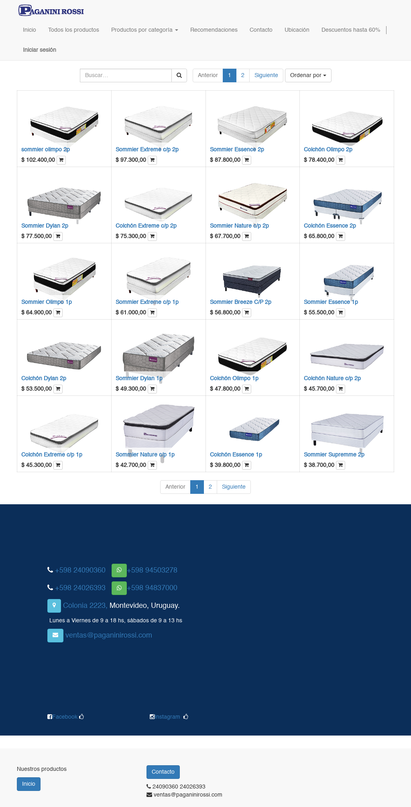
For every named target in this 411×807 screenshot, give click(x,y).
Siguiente (266, 75)
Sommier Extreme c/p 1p (147, 302)
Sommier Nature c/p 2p (239, 226)
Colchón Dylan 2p (43, 378)
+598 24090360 (80, 570)
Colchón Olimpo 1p (234, 378)
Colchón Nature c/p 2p (332, 378)
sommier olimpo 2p (45, 150)
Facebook (65, 717)
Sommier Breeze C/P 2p (240, 302)
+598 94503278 (152, 570)
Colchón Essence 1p (236, 455)
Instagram (167, 717)
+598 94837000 (152, 588)
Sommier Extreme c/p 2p (147, 150)
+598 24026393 (80, 588)
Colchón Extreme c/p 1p (51, 455)
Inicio (28, 784)
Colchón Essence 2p (330, 226)
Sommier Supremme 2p (334, 455)
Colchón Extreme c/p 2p (146, 226)
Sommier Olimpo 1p (46, 302)
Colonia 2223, (85, 605)
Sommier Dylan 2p (44, 226)
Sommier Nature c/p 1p (145, 455)
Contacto (163, 772)
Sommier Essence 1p (331, 302)
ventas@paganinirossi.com (108, 635)
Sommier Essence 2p (237, 150)
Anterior (208, 75)
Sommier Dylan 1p (139, 378)
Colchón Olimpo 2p (328, 150)
